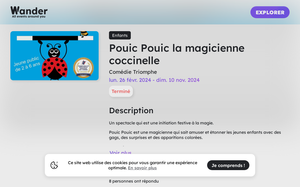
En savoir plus (142, 167)
